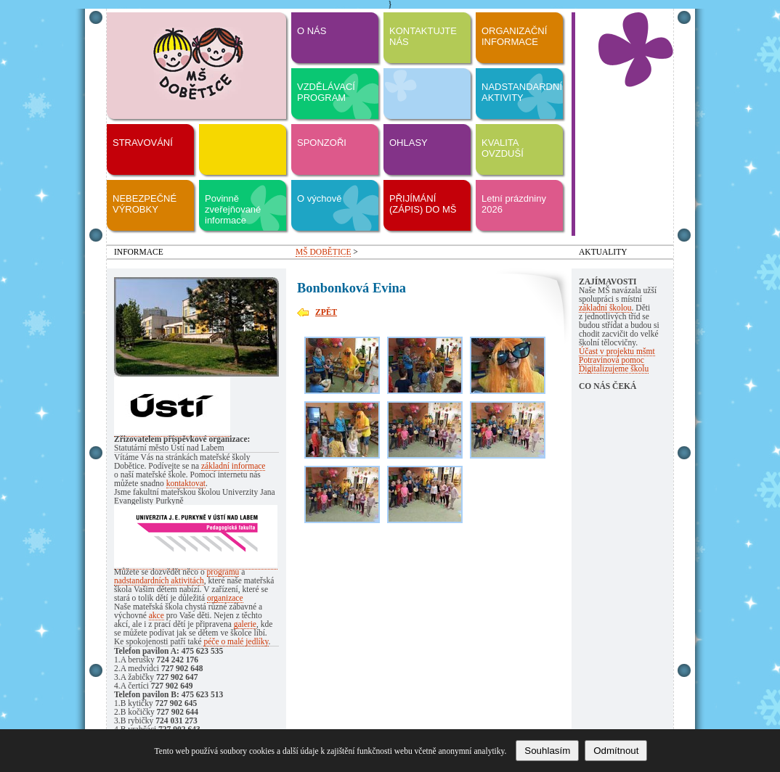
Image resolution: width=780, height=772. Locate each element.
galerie (245, 624)
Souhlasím (547, 750)
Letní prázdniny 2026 (514, 204)
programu (223, 571)
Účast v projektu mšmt (617, 351)
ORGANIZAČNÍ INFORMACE (514, 36)
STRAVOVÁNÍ (143, 142)
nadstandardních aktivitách (159, 580)
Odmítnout (615, 750)
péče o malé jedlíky (235, 641)
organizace (225, 598)
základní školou (605, 307)
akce (156, 615)
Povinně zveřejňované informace (233, 209)
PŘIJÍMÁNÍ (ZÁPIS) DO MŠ (422, 204)
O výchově (319, 198)
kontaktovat (186, 483)
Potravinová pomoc (611, 360)
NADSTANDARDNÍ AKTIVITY (522, 92)
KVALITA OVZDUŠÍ (503, 148)
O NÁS (311, 30)
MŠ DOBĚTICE (323, 251)
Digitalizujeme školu (614, 368)
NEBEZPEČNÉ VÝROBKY (144, 204)
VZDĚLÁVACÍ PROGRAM (326, 92)
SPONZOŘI (321, 142)
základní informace (233, 465)
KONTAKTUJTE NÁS (423, 36)
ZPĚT (326, 312)
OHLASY (408, 142)
